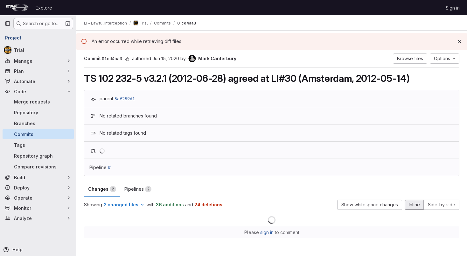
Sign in (453, 8)
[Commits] (38, 134)
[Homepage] (17, 8)
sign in (267, 232)
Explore (44, 8)
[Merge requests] (38, 101)
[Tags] (38, 145)
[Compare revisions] (38, 166)
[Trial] (38, 50)
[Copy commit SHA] (127, 59)
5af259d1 (125, 99)
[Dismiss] (459, 41)
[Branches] (38, 123)
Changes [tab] (102, 189)
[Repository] (38, 112)
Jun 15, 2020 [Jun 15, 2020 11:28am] (165, 58)
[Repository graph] (38, 156)
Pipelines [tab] (137, 189)
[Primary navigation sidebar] (8, 23)
